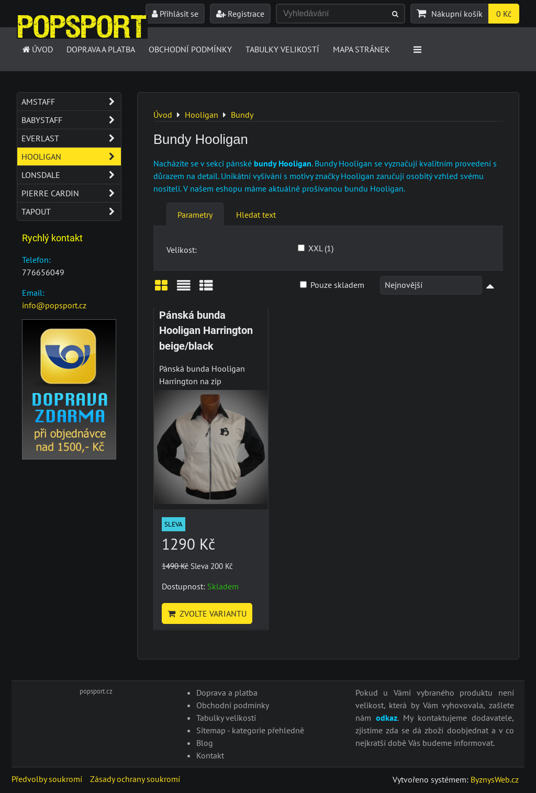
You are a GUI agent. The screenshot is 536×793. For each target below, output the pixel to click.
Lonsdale (71, 175)
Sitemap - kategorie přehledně (250, 730)
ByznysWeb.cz (495, 779)
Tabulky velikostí (282, 49)
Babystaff (71, 120)
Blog (204, 743)
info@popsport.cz (54, 305)
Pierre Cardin (71, 193)
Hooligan (71, 156)
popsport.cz (96, 691)
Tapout (71, 211)
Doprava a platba (100, 49)
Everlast (71, 138)
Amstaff (71, 101)
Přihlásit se (175, 13)
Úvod (37, 49)
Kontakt (210, 755)
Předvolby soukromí (47, 779)
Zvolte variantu (207, 613)
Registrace (240, 13)
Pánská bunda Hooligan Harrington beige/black (206, 330)
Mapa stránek (361, 49)
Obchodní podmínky (190, 49)
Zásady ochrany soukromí (135, 779)
